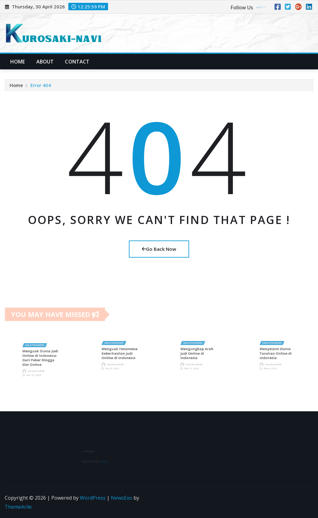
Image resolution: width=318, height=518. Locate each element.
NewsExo (121, 497)
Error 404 (40, 87)
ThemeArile (18, 506)
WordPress (93, 497)
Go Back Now (159, 249)
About (45, 61)
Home (17, 61)
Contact (77, 61)
